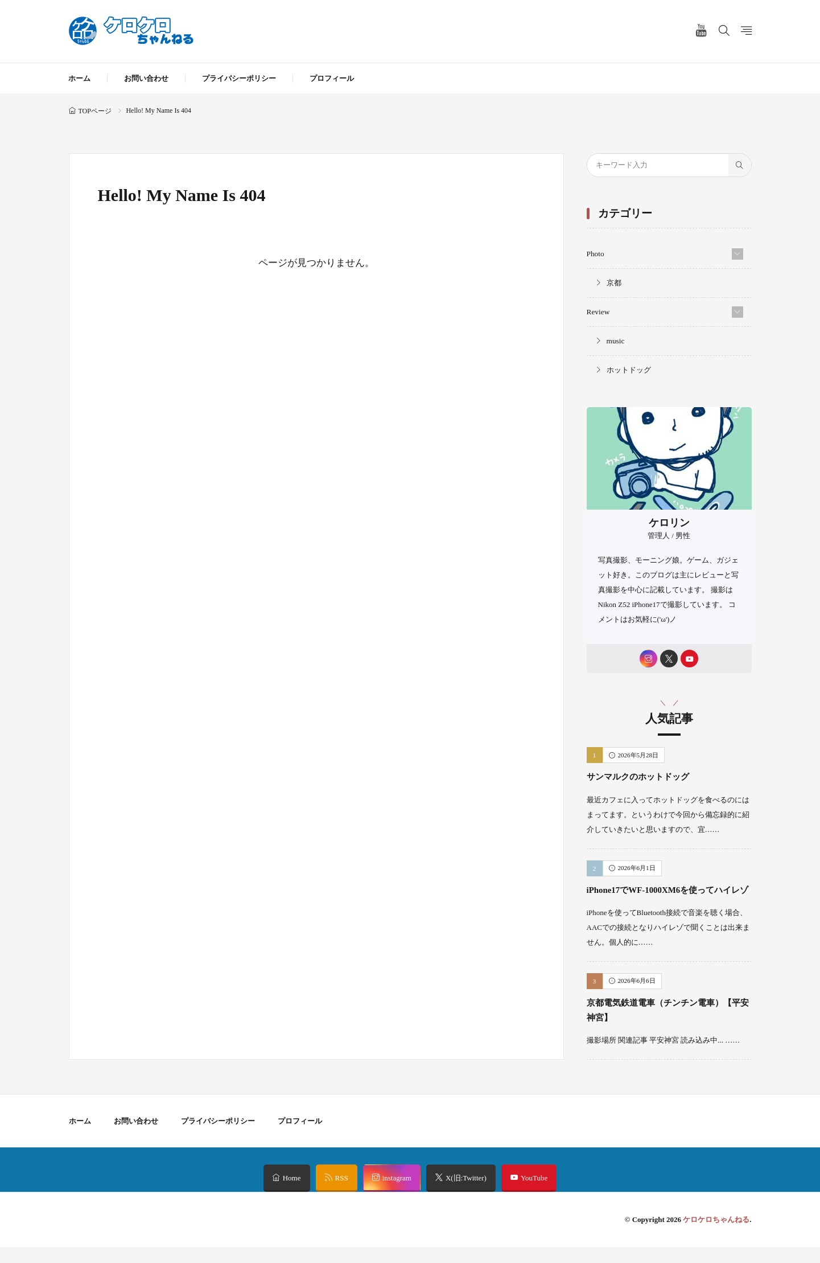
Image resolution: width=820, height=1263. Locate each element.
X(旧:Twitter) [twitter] (466, 1194)
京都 (614, 282)
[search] (739, 165)
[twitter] (669, 658)
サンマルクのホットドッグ (648, 776)
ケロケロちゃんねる (716, 1235)
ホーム (79, 78)
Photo (595, 253)
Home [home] (292, 1194)
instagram (396, 1194)
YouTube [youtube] (534, 1194)
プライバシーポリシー (239, 78)
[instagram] (646, 658)
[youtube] (692, 658)
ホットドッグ (629, 368)
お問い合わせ (146, 78)
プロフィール (332, 78)
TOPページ (95, 111)
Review (598, 311)
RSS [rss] (341, 1194)
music (615, 339)
